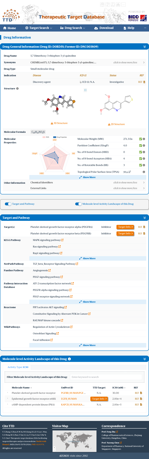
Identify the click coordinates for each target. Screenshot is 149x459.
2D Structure (116, 124)
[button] (88, 62)
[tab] (17, 367)
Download (104, 28)
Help (129, 28)
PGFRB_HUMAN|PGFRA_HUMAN (78, 393)
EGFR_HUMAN (69, 398)
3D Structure (59, 123)
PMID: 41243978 (38, 444)
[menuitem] (9, 28)
